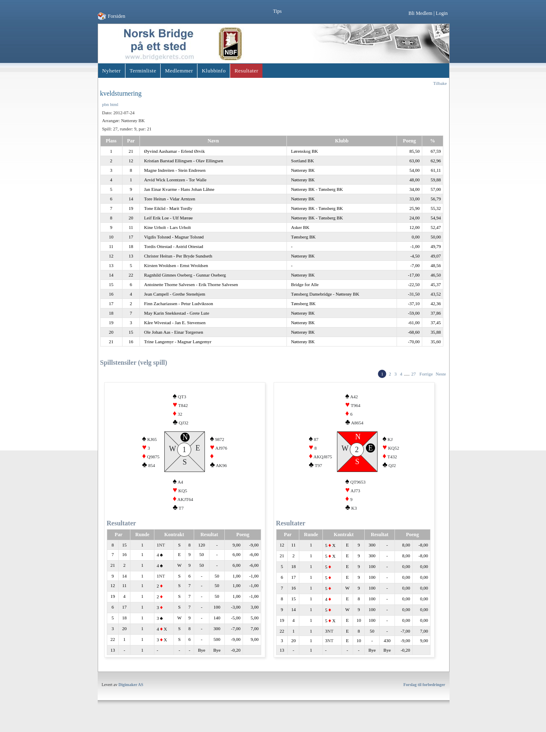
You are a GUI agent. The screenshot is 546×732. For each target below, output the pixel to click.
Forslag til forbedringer (424, 694)
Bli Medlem (421, 13)
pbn (105, 104)
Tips (277, 11)
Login (442, 13)
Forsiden (116, 16)
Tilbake (440, 83)
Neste (440, 373)
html (114, 104)
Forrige (426, 373)
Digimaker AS (130, 694)
